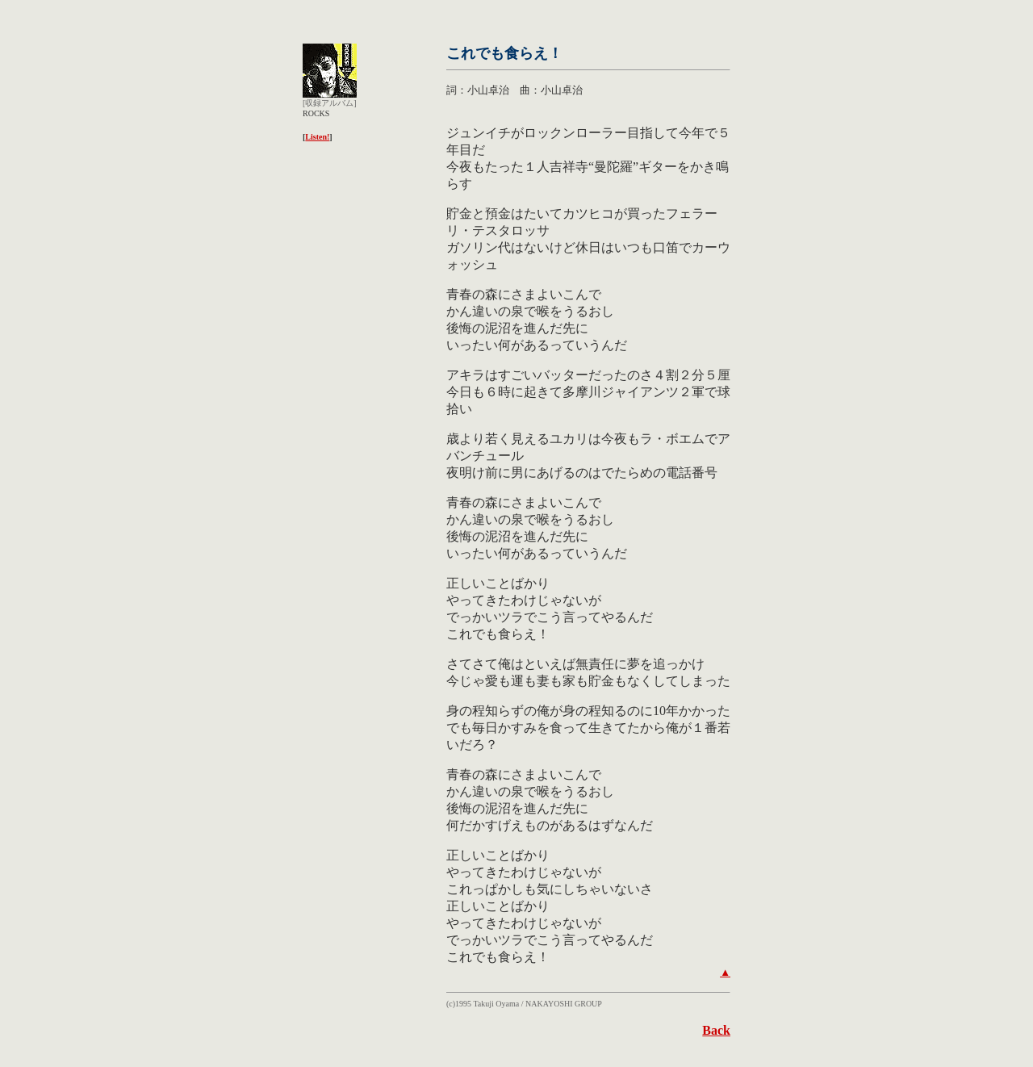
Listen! (317, 136)
